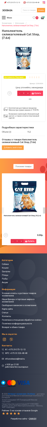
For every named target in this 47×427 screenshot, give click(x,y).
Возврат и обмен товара (13, 327)
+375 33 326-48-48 (32, 2)
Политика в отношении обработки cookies (21, 320)
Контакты (6, 316)
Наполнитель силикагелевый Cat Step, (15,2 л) (22, 215)
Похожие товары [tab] (23, 166)
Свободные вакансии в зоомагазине (19, 305)
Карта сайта (7, 309)
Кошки (5, 268)
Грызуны (6, 271)
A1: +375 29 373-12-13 (15, 349)
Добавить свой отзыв (13, 148)
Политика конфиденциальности (17, 323)
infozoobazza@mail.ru (15, 359)
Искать (41, 10)
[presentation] (2, 210)
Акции (5, 282)
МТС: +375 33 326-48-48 (16, 353)
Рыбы (5, 279)
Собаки (5, 264)
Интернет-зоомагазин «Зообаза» (21, 394)
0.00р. (43, 17)
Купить (37, 93)
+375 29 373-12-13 (13, 2)
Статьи (5, 312)
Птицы (5, 275)
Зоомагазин (7, 23)
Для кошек (19, 23)
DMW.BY (32, 419)
